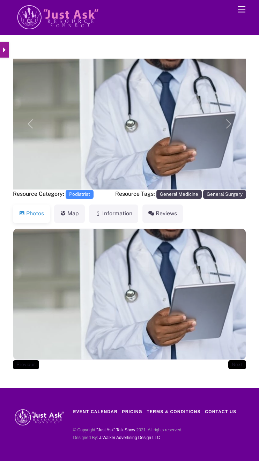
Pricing (132, 411)
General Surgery (225, 194)
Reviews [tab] (162, 213)
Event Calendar (95, 411)
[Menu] (242, 9)
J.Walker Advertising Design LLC (129, 437)
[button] (30, 124)
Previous (26, 364)
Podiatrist (79, 194)
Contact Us (220, 411)
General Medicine (179, 194)
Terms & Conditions (173, 411)
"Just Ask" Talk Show (115, 429)
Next (237, 364)
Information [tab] (113, 213)
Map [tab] (69, 213)
